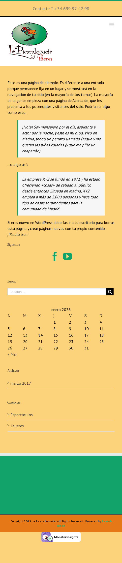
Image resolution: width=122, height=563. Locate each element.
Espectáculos (21, 414)
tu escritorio (85, 222)
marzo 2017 (20, 383)
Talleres (17, 425)
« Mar (12, 354)
